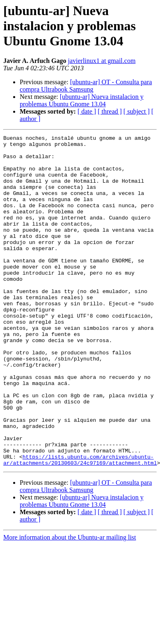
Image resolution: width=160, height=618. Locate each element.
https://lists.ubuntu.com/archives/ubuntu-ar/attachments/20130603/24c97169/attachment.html (80, 525)
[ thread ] (110, 111)
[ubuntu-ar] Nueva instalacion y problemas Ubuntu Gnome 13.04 (82, 100)
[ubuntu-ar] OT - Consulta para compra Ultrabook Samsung (86, 85)
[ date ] (87, 111)
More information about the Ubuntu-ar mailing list (69, 603)
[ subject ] (136, 111)
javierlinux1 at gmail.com (101, 60)
